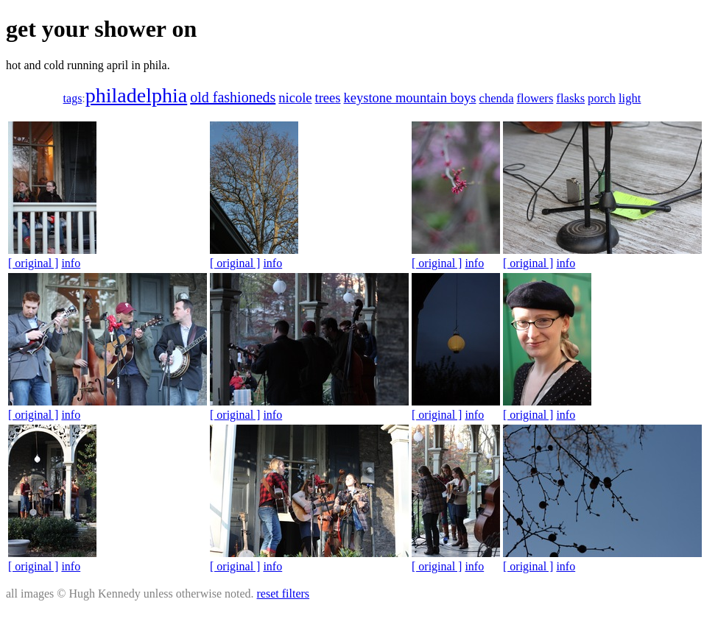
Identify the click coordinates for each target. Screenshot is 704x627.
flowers (535, 98)
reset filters (283, 593)
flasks (570, 98)
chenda (496, 98)
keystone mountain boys (410, 97)
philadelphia (136, 95)
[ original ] (33, 263)
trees (328, 97)
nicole (294, 97)
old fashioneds (232, 97)
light (630, 98)
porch (602, 98)
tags (72, 98)
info (70, 263)
